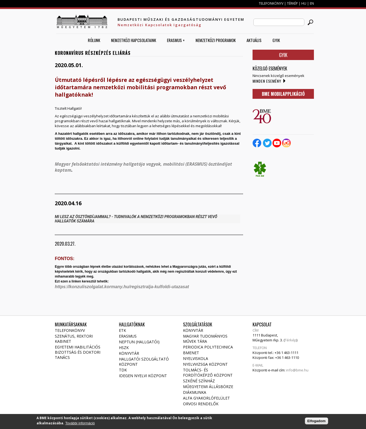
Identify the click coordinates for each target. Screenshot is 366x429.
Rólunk (94, 40)
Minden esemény (267, 81)
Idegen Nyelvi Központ (143, 375)
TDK (123, 370)
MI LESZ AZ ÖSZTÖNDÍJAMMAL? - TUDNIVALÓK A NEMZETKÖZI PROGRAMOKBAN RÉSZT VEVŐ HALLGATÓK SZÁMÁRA (136, 218)
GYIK (276, 40)
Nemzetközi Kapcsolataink (133, 40)
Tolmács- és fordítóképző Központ (208, 372)
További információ (80, 424)
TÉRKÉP (293, 3)
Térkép (290, 340)
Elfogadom (316, 422)
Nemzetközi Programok (216, 40)
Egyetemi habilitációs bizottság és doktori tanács (77, 352)
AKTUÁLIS (254, 40)
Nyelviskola (195, 358)
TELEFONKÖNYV (271, 3)
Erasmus (128, 336)
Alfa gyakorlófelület (206, 398)
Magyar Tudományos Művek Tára (205, 338)
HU (303, 3)
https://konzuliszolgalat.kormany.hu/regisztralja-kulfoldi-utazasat (122, 286)
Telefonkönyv (70, 330)
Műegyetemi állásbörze (208, 386)
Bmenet (191, 352)
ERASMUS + (176, 40)
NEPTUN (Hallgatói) (139, 341)
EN (312, 3)
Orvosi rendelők (200, 403)
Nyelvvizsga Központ (205, 364)
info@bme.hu (297, 370)
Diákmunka (194, 392)
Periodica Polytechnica (208, 347)
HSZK (124, 347)
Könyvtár (129, 353)
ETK (122, 330)
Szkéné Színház (199, 380)
